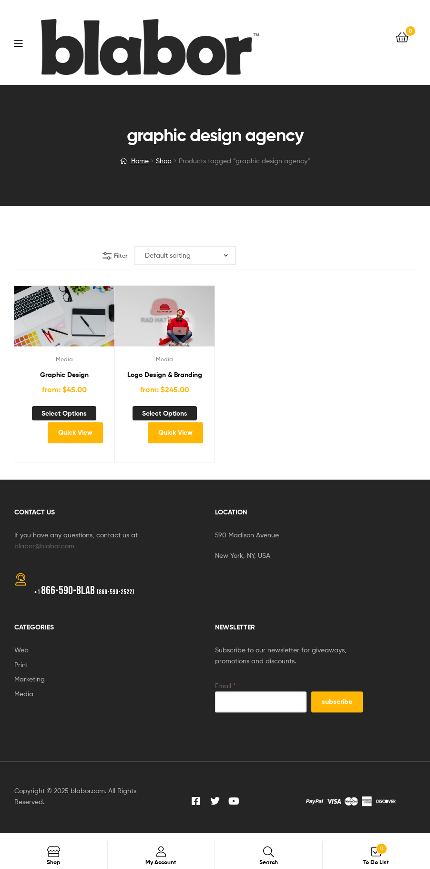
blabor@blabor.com (44, 546)
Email (225, 685)
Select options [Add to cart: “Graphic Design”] (64, 413)
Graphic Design (64, 374)
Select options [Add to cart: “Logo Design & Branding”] (164, 413)
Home (140, 161)
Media (64, 359)
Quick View (75, 432)
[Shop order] (185, 255)
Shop (164, 161)
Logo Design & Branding (164, 374)
